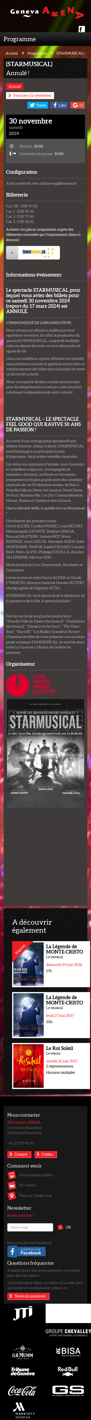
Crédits (47, 1154)
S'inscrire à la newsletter (32, 95)
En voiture (27, 1185)
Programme (20, 38)
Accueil (12, 53)
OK (68, 1227)
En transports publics (36, 1175)
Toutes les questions (30, 1296)
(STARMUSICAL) (70, 53)
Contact (21, 1154)
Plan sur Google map (35, 1195)
